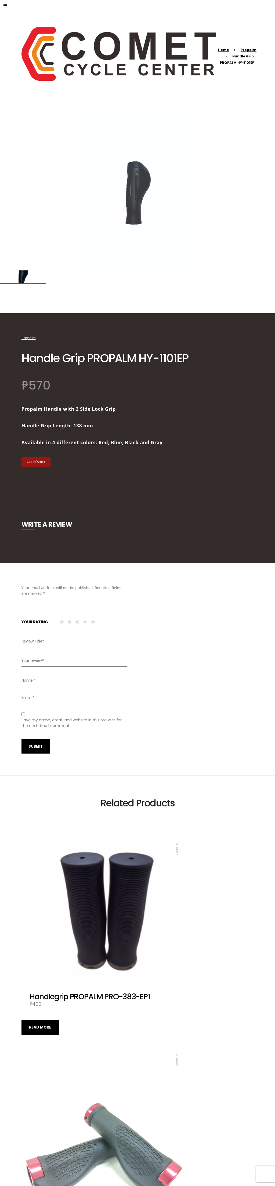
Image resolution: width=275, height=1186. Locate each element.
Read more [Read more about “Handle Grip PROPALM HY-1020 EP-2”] (156, 977)
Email (27, 697)
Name (28, 680)
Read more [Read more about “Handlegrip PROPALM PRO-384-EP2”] (156, 1138)
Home (223, 49)
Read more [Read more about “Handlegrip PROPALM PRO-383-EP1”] (40, 977)
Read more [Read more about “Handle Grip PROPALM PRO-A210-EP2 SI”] (40, 1138)
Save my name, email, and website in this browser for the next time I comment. (71, 722)
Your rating (34, 621)
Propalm (248, 49)
